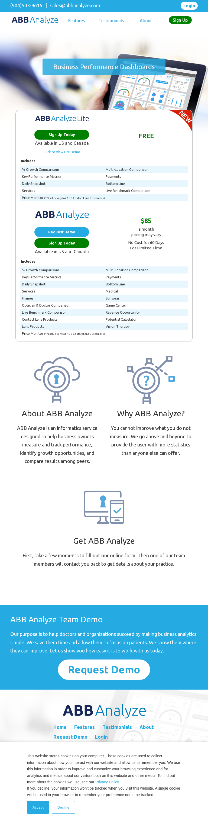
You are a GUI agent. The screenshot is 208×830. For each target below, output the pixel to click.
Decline (63, 807)
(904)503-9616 (26, 5)
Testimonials (111, 20)
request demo (104, 669)
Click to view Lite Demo (62, 152)
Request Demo (61, 232)
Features (76, 20)
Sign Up (180, 20)
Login (189, 5)
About (146, 20)
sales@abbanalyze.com (75, 5)
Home (60, 727)
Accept (38, 807)
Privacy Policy (107, 782)
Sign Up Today (61, 135)
